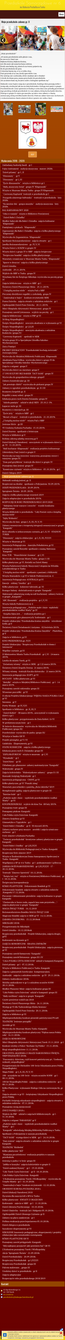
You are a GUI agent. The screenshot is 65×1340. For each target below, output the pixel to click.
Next (60, 38)
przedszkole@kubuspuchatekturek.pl (18, 1297)
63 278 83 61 (8, 1294)
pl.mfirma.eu (36, 1334)
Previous (1, 38)
